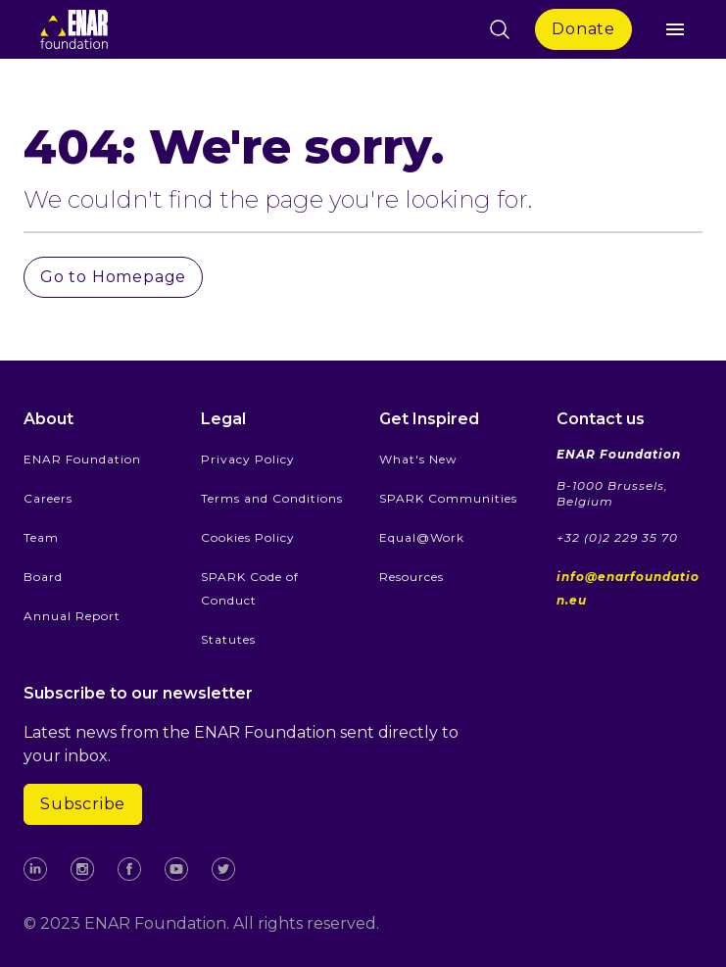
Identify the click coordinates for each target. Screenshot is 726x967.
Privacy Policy (248, 459)
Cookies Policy (248, 537)
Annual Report (72, 615)
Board (43, 576)
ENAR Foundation (82, 459)
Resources (411, 576)
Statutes (228, 639)
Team (41, 537)
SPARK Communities (448, 498)
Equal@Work (421, 537)
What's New (418, 459)
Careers (48, 498)
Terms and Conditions (272, 498)
